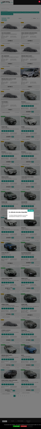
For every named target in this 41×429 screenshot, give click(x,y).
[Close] (39, 1)
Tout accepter (16, 426)
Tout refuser (23, 426)
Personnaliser (30, 426)
